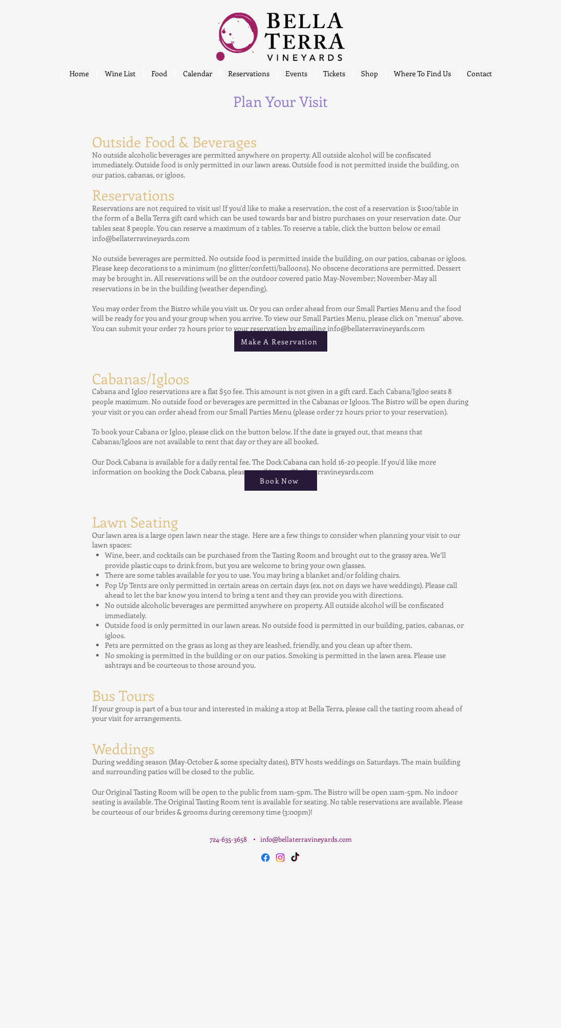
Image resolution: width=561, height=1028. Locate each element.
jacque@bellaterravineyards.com (321, 471)
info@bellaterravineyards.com (141, 238)
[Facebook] (265, 857)
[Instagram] (280, 857)
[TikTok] (295, 857)
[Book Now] (280, 480)
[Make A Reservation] (280, 341)
